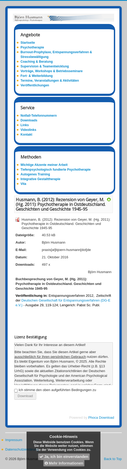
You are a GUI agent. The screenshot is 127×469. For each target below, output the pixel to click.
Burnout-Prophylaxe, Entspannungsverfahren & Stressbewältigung (56, 54)
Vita (23, 184)
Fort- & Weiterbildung (37, 76)
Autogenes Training (35, 174)
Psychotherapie (32, 47)
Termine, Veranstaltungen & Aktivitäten (50, 80)
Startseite (28, 43)
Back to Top (113, 459)
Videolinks (28, 130)
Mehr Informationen (64, 463)
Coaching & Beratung (37, 61)
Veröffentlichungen (35, 85)
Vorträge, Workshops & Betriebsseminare (52, 71)
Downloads (29, 120)
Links (25, 125)
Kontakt (26, 134)
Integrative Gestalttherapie (40, 179)
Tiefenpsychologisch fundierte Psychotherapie (56, 169)
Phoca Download (101, 417)
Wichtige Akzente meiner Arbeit (44, 165)
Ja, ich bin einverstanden (63, 457)
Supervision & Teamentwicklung (45, 66)
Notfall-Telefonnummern (39, 115)
